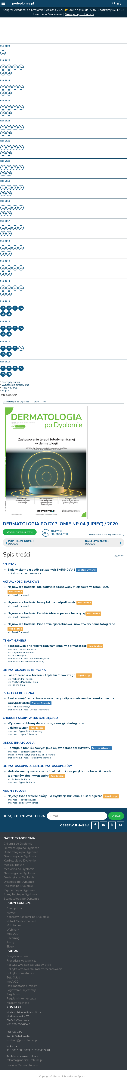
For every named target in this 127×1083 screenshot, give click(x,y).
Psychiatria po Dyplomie (19, 890)
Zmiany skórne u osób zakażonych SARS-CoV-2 (41, 570)
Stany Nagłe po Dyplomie (20, 894)
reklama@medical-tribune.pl (25, 1060)
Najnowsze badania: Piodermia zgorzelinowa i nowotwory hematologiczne (61, 624)
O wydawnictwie (17, 956)
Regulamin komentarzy (21, 998)
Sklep (10, 946)
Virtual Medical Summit (21, 921)
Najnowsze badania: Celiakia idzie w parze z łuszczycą (46, 613)
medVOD (13, 934)
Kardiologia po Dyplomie (20, 860)
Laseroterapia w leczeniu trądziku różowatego (41, 675)
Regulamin (13, 994)
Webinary (13, 930)
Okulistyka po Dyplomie (19, 877)
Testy (10, 942)
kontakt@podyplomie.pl (22, 1040)
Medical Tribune (14, 865)
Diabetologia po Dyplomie (21, 852)
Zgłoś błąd (13, 977)
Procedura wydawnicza (21, 960)
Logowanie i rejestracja (21, 990)
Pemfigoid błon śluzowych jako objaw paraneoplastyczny (49, 748)
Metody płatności (18, 1003)
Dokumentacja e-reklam (22, 986)
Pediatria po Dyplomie (18, 886)
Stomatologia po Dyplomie (21, 899)
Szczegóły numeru (11, 382)
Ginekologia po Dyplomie (20, 856)
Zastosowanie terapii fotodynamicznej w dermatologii (47, 646)
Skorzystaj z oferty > (79, 14)
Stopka (5, 390)
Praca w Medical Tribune (22, 1065)
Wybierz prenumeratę (20, 532)
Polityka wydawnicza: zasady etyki (29, 965)
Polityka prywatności (20, 973)
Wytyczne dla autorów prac (15, 385)
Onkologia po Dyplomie (19, 882)
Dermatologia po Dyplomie (16, 402)
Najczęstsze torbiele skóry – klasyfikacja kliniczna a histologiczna (55, 796)
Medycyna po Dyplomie (19, 869)
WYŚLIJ (116, 816)
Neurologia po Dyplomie (19, 873)
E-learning (13, 938)
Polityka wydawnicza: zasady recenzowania (34, 969)
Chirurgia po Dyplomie (18, 844)
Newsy (11, 913)
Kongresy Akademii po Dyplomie (28, 917)
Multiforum (14, 925)
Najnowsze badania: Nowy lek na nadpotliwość (42, 602)
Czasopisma (14, 908)
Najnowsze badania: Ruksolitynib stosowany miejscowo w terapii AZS (58, 587)
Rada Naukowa (9, 387)
